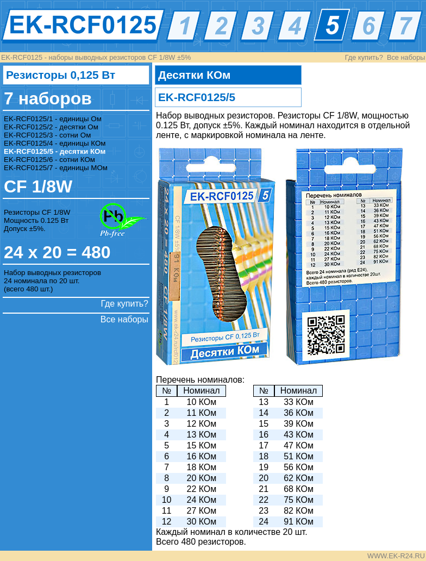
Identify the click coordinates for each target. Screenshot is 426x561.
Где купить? (364, 57)
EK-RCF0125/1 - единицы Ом (53, 119)
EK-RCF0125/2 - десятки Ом (51, 127)
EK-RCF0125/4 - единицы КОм (54, 143)
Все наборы (406, 57)
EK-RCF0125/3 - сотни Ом (47, 135)
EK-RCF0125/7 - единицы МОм (56, 168)
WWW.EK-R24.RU (396, 556)
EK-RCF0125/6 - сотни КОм (49, 159)
